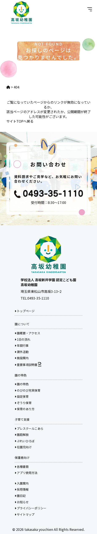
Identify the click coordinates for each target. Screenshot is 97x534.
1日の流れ (22, 339)
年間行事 (22, 345)
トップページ (25, 311)
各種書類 (22, 466)
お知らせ (22, 502)
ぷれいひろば (25, 441)
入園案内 (22, 483)
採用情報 (22, 489)
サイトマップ (25, 514)
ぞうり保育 (23, 403)
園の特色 (22, 384)
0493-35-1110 (38, 298)
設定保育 (22, 396)
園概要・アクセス (27, 333)
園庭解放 (22, 434)
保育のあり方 (25, 409)
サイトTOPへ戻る (19, 121)
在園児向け (23, 447)
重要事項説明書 (28, 365)
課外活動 (22, 352)
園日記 (20, 496)
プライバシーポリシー (30, 508)
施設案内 (22, 358)
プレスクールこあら (29, 428)
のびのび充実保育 (27, 390)
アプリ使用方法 (26, 473)
